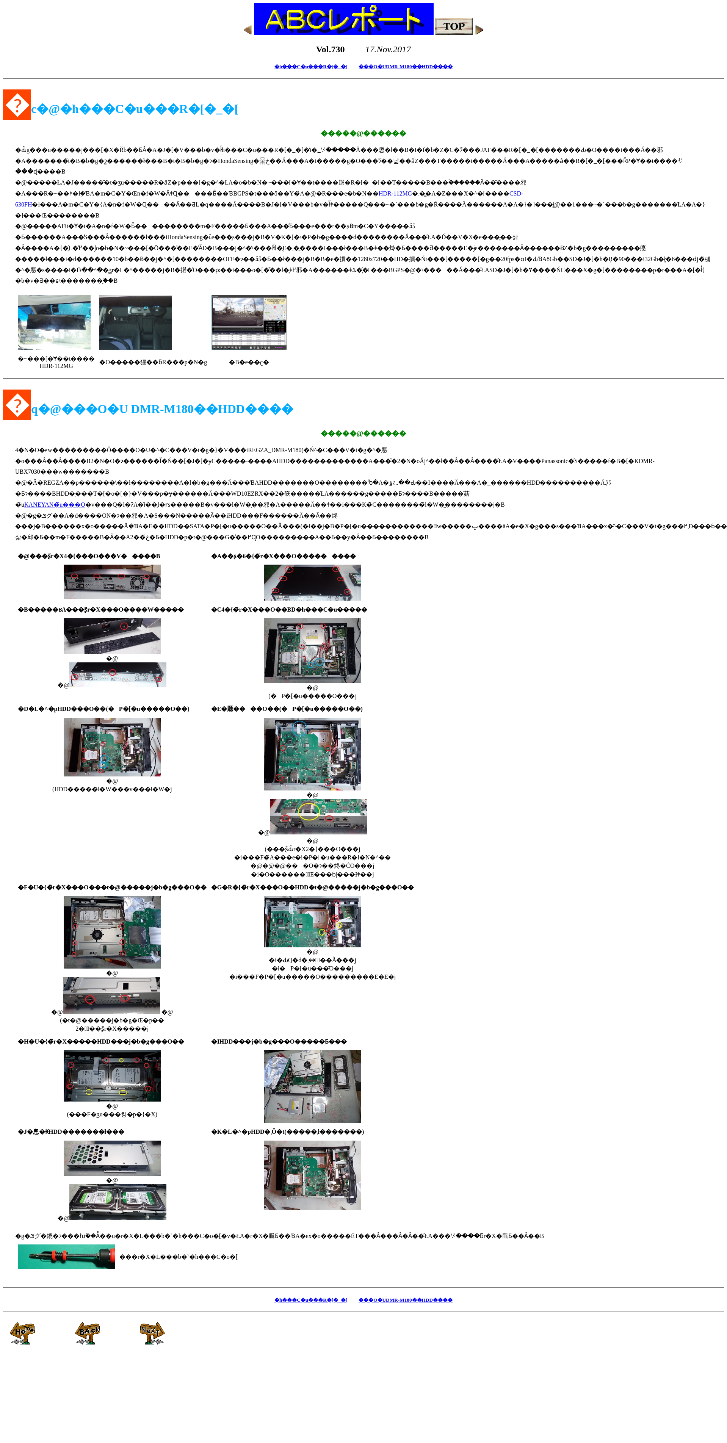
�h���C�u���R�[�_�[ (310, 66)
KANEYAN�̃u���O (54, 504)
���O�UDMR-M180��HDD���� (406, 66)
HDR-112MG (395, 193)
